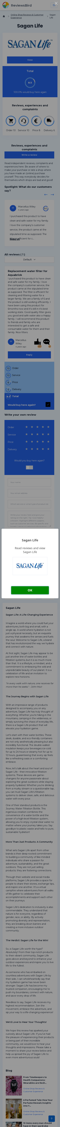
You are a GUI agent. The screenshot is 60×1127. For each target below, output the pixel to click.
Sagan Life (30, 540)
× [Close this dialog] (56, 4)
